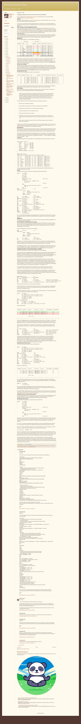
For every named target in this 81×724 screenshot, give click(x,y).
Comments (7, 33)
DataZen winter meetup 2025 (22, 658)
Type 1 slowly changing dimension (23, 31)
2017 (6, 45)
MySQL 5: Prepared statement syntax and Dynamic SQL (27, 703)
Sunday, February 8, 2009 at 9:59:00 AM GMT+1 (27, 616)
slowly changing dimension (37, 20)
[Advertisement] (68, 19)
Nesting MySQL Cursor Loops (23, 707)
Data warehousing (38, 451)
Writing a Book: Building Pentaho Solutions (9, 94)
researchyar (21, 646)
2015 (6, 48)
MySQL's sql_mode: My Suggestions (10, 84)
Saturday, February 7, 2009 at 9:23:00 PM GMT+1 (27, 601)
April (7, 69)
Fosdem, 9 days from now (9, 79)
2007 (6, 99)
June (7, 66)
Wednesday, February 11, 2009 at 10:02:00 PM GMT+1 (28, 622)
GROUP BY (43, 451)
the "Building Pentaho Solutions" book (31, 16)
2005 (6, 102)
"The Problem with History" (29, 17)
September (8, 62)
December (8, 57)
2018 (6, 44)
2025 (6, 38)
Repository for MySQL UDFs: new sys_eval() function (10, 81)
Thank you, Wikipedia (9, 89)
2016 (6, 47)
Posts (6, 31)
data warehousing (52, 20)
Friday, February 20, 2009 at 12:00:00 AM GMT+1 (27, 634)
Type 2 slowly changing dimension (47, 29)
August (7, 63)
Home (37, 653)
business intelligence (32, 451)
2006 (6, 100)
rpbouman (21, 604)
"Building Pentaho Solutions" (24, 451)
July (7, 65)
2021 (6, 41)
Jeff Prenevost (47, 451)
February (7, 72)
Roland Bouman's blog (15, 4)
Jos (17, 16)
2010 (6, 54)
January (7, 74)
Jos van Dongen (52, 451)
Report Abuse (6, 23)
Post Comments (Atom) (25, 655)
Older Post (54, 653)
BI (28, 451)
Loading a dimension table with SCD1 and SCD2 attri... (9, 76)
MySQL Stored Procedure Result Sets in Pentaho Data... (10, 91)
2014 (6, 50)
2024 (6, 39)
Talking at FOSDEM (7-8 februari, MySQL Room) (10, 87)
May (7, 68)
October (7, 60)
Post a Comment (21, 651)
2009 (6, 56)
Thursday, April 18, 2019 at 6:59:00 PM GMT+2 (27, 643)
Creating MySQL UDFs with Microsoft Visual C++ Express (28, 711)
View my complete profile (10, 16)
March (7, 71)
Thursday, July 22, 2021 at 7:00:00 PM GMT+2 (26, 649)
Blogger (42, 719)
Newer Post (19, 653)
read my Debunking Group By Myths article (30, 398)
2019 (6, 42)
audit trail (53, 28)
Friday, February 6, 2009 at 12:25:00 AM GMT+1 (27, 514)
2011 (6, 53)
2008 (6, 97)
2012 (6, 51)
